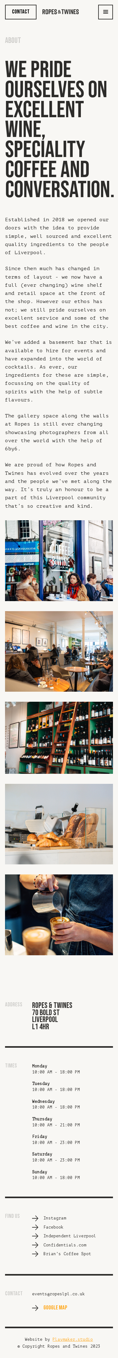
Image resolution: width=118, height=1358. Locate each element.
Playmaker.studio (73, 1339)
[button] (105, 12)
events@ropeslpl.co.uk (58, 1294)
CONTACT (21, 11)
